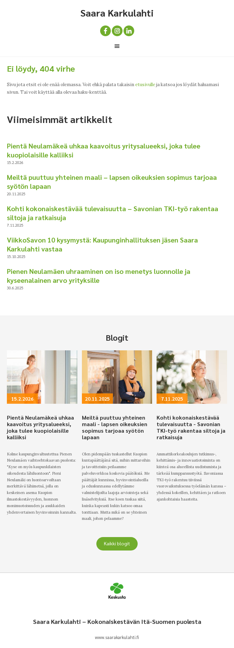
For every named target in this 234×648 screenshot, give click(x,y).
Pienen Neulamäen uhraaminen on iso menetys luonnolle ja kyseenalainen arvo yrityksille (98, 276)
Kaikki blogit (117, 543)
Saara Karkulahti (117, 12)
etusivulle (145, 85)
